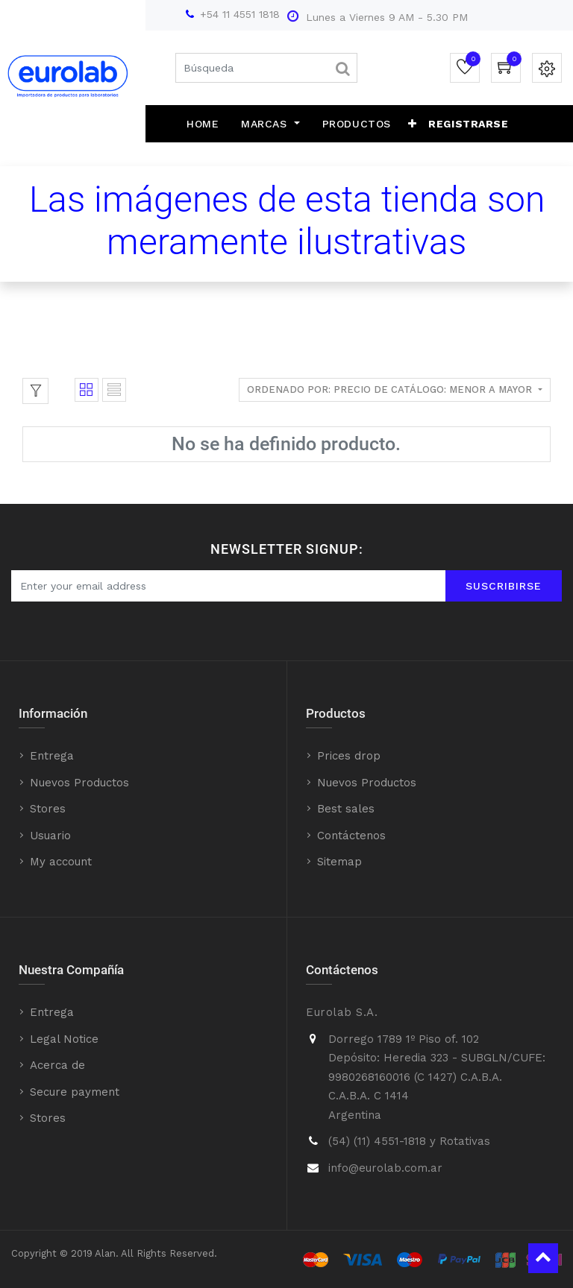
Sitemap (339, 861)
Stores (48, 808)
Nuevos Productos (79, 782)
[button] (412, 123)
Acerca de (57, 1065)
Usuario (50, 835)
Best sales (346, 808)
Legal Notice (64, 1039)
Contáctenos (351, 835)
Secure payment (74, 1092)
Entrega (52, 756)
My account (61, 861)
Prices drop (349, 756)
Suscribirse (504, 586)
